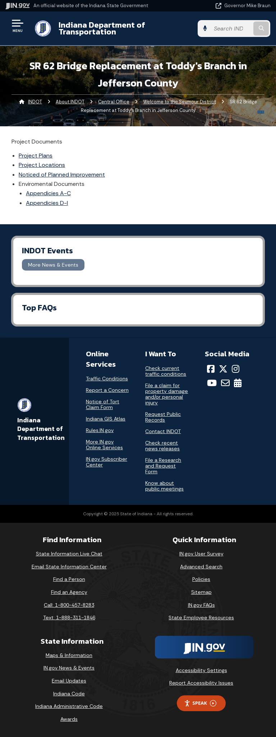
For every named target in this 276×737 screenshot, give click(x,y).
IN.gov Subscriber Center (106, 462)
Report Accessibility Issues (201, 683)
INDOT (35, 102)
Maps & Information (69, 655)
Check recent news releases (162, 446)
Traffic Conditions (107, 378)
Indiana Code (69, 693)
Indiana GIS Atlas (105, 419)
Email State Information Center (69, 566)
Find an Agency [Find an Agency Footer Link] (69, 592)
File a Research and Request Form (163, 466)
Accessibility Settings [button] (201, 670)
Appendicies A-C (48, 193)
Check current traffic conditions (165, 371)
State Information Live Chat (69, 553)
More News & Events (53, 265)
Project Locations (42, 165)
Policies (201, 579)
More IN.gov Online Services (104, 444)
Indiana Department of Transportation (101, 28)
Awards (69, 719)
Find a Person (69, 579)
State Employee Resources (201, 617)
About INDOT (70, 102)
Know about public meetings (164, 486)
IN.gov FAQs (201, 605)
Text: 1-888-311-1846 (69, 617)
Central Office (113, 102)
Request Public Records (163, 417)
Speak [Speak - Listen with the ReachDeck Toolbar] (200, 703)
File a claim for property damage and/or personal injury (166, 394)
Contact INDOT (163, 431)
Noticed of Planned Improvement (62, 174)
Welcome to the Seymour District (179, 102)
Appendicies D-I (47, 203)
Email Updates (69, 680)
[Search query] (232, 29)
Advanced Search (201, 566)
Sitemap (201, 592)
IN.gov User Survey (201, 553)
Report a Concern (107, 390)
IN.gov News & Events (69, 668)
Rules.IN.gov (100, 430)
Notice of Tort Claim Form (102, 404)
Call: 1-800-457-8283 (69, 605)
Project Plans (35, 155)
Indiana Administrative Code (69, 706)
